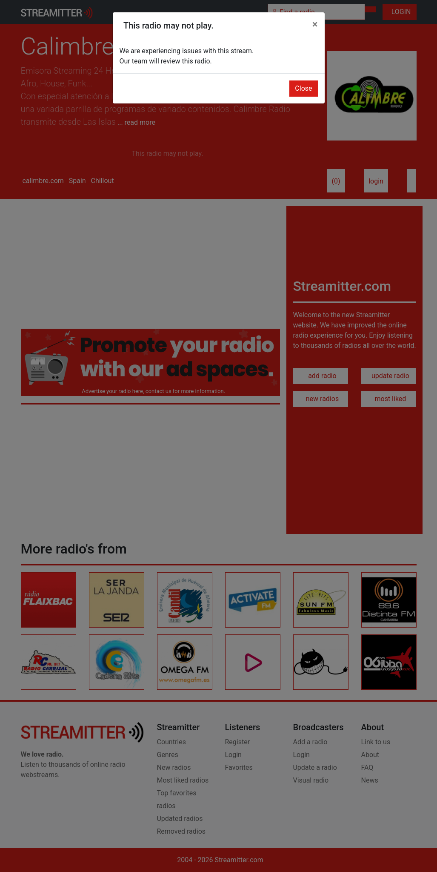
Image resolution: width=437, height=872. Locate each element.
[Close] (315, 24)
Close (303, 88)
